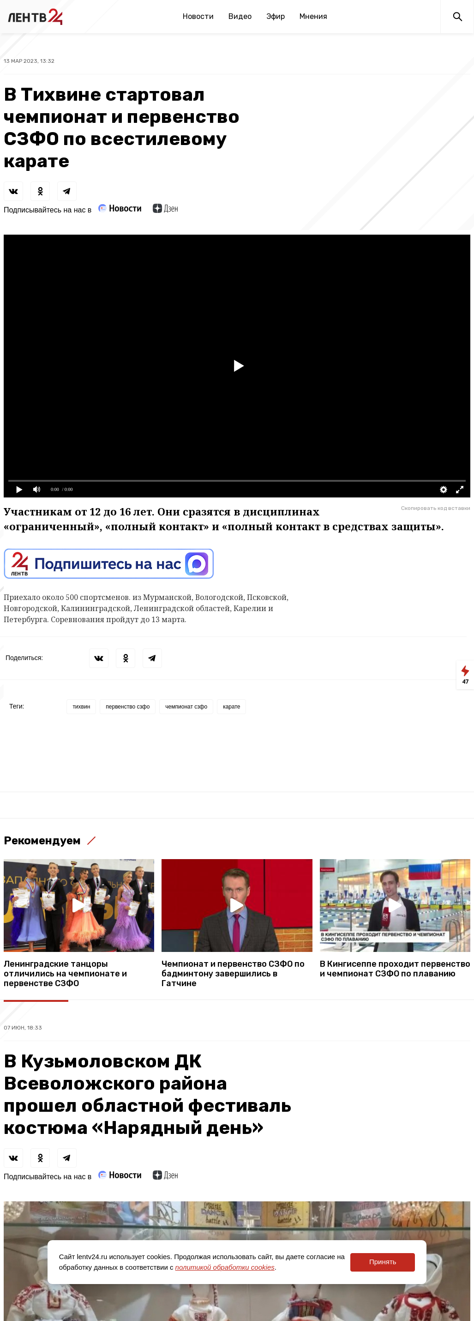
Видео (240, 16)
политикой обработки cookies (225, 1267)
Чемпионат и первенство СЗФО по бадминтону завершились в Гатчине (233, 973)
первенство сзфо (128, 706)
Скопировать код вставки (435, 508)
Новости (198, 16)
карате (231, 706)
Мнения (313, 16)
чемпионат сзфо (186, 706)
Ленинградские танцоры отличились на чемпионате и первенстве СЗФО (65, 973)
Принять (382, 1262)
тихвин (81, 706)
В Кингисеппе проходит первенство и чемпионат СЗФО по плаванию (395, 969)
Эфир (275, 16)
